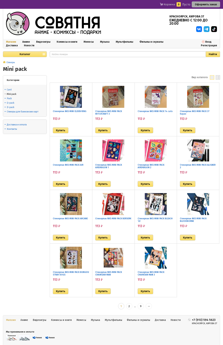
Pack (9, 98)
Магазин (11, 41)
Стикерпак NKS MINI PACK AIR (68, 165)
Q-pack (10, 102)
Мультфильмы (124, 41)
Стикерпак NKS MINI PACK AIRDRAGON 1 (108, 166)
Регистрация (209, 45)
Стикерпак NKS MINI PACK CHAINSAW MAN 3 (151, 273)
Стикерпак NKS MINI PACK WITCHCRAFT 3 (108, 112)
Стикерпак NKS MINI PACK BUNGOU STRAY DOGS (71, 273)
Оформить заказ (206, 4)
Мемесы (89, 41)
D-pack (10, 107)
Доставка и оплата (17, 124)
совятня (67, 23)
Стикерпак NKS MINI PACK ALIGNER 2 (198, 166)
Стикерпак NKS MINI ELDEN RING (69, 111)
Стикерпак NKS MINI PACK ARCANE (70, 218)
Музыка (104, 41)
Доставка (12, 45)
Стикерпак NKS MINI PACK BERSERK (113, 218)
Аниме (26, 41)
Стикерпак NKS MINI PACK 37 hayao (194, 112)
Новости (29, 45)
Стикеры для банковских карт (22, 111)
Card (9, 89)
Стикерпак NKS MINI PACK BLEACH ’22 (155, 219)
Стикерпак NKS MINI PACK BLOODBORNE (193, 219)
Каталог (25, 54)
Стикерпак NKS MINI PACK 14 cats (155, 111)
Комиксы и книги (67, 41)
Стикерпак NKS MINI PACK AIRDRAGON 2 (151, 166)
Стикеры (10, 62)
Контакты (12, 129)
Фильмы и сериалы (151, 41)
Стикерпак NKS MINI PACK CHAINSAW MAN (108, 273)
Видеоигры (43, 41)
